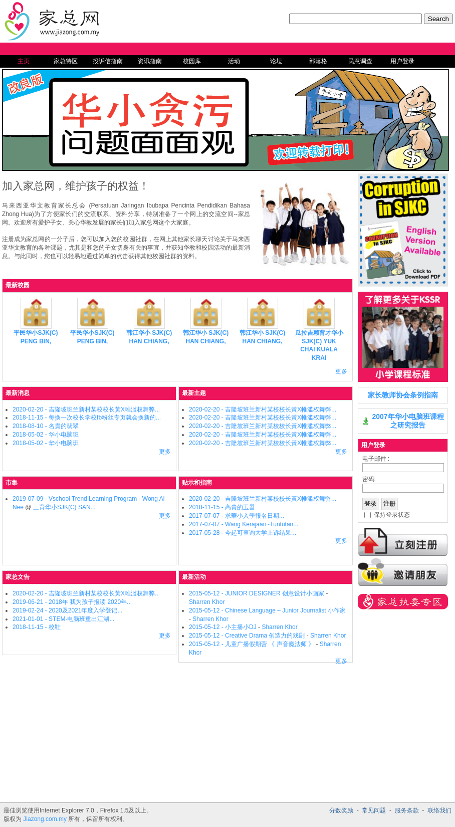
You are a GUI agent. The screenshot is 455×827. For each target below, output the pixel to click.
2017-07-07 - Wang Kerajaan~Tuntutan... (243, 524)
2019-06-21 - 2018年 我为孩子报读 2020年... (72, 601)
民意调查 (360, 61)
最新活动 (194, 576)
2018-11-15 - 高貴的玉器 (222, 507)
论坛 (276, 61)
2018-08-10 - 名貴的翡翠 (46, 426)
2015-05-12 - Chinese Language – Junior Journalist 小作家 (267, 610)
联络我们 (439, 810)
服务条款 (407, 810)
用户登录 (402, 61)
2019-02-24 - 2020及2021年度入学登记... (67, 610)
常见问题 (374, 810)
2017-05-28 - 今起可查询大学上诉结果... (242, 532)
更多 (341, 371)
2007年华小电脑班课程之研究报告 (407, 420)
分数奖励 (341, 810)
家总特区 (66, 61)
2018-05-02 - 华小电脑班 (46, 434)
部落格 (318, 61)
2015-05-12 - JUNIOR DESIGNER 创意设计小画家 (256, 593)
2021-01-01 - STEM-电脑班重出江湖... (63, 619)
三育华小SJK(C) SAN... (64, 507)
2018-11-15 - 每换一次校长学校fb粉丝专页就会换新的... (87, 417)
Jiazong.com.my (45, 818)
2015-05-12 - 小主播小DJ (223, 627)
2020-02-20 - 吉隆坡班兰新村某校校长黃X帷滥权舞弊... (86, 409)
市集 (12, 482)
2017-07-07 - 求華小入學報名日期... (236, 515)
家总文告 (18, 576)
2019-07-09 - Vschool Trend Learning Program (75, 498)
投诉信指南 (108, 61)
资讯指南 (150, 61)
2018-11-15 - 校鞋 (37, 627)
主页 (24, 61)
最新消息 (18, 392)
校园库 (192, 61)
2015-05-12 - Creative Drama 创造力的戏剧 (248, 635)
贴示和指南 (197, 482)
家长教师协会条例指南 (403, 395)
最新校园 (18, 285)
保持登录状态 (392, 514)
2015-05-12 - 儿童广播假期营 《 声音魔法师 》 (251, 644)
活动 (234, 61)
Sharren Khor (206, 601)
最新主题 (194, 392)
